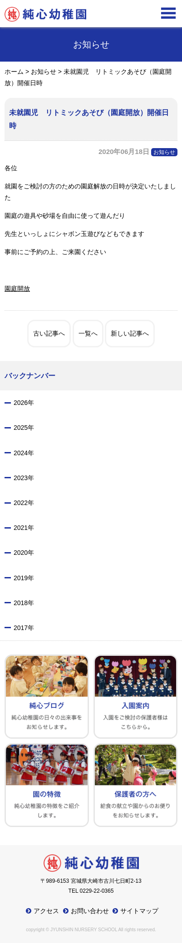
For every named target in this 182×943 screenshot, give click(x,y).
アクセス (46, 910)
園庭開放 (17, 288)
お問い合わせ (90, 910)
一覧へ (88, 333)
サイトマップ (139, 910)
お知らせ (164, 152)
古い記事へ (49, 333)
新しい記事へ (130, 333)
